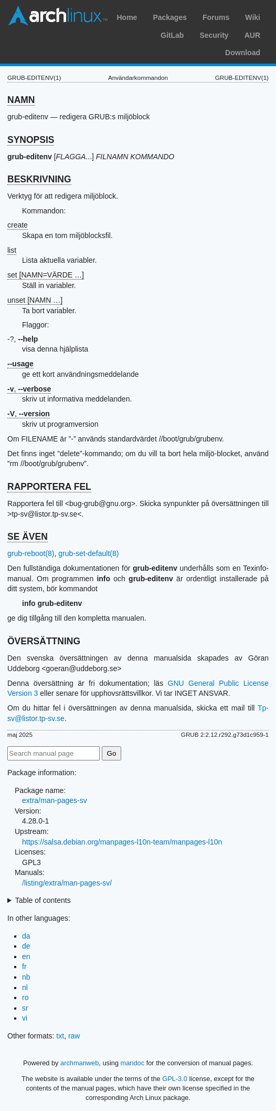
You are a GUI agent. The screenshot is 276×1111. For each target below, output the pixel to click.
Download (242, 52)
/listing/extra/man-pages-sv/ (67, 883)
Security (213, 35)
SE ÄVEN (27, 536)
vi (24, 1018)
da (26, 936)
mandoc (133, 1063)
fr (24, 966)
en (26, 956)
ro (25, 997)
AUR (252, 35)
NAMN (21, 100)
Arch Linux (58, 15)
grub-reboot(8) (31, 553)
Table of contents (43, 900)
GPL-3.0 (174, 1079)
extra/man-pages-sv (54, 800)
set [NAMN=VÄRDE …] (45, 275)
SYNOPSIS (30, 140)
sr (25, 1008)
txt (60, 1036)
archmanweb (79, 1063)
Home (126, 17)
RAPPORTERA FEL (49, 486)
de (26, 946)
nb (26, 977)
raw (74, 1036)
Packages (170, 17)
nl (25, 987)
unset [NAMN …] (34, 300)
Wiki (252, 17)
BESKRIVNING (39, 179)
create (17, 225)
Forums (216, 17)
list (11, 250)
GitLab (172, 35)
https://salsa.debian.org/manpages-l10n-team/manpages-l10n (122, 842)
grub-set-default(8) (88, 553)
